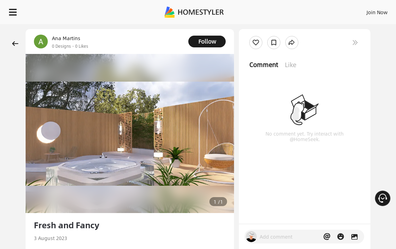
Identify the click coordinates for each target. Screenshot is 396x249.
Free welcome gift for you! (266, 27)
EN (326, 10)
